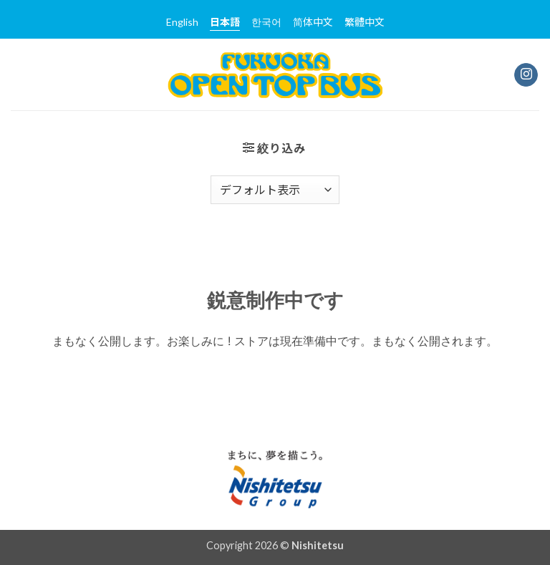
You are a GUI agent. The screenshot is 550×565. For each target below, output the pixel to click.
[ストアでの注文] (275, 189)
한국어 (266, 22)
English (182, 22)
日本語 (225, 22)
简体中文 (313, 22)
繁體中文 (364, 22)
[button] (274, 148)
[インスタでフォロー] (526, 75)
